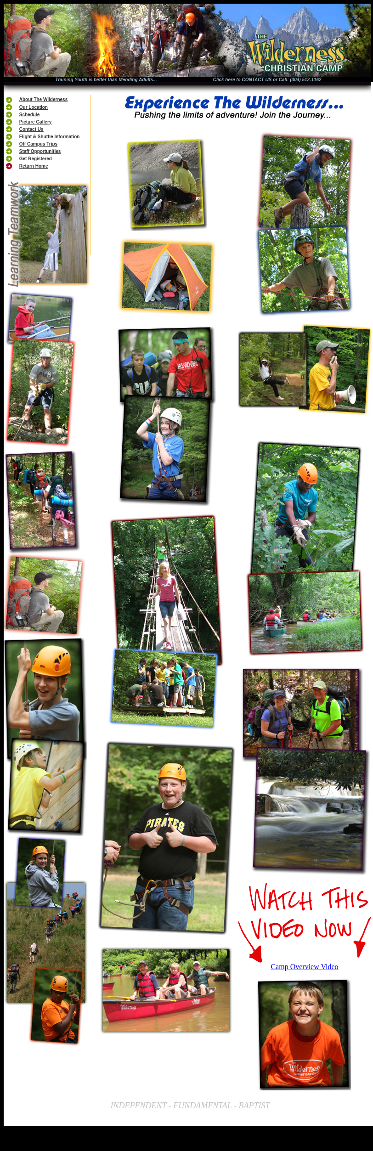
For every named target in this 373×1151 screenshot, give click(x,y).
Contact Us (31, 129)
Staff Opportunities (40, 151)
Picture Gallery (35, 121)
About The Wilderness (43, 99)
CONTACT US (256, 79)
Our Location (33, 107)
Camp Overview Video (304, 966)
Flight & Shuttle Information (49, 136)
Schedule (29, 114)
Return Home (33, 166)
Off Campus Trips (38, 144)
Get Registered (35, 158)
